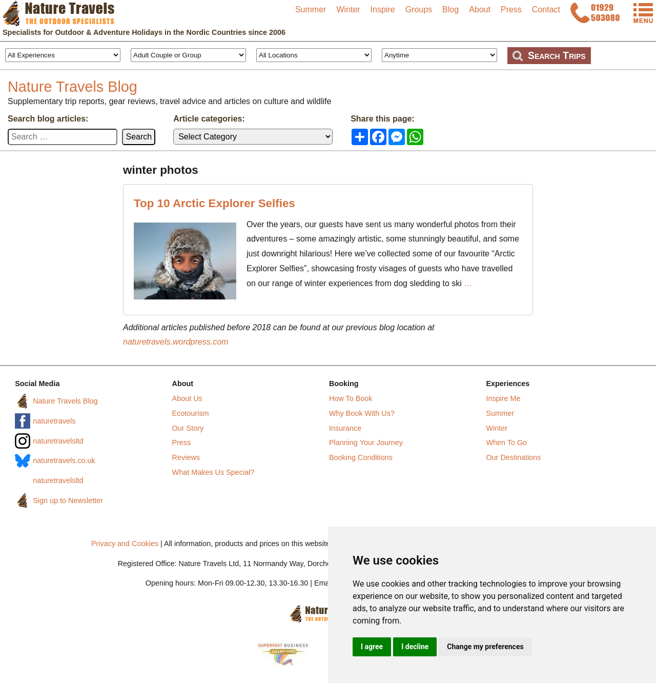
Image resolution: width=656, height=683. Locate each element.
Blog (450, 9)
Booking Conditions (361, 457)
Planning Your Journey (366, 442)
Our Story (188, 428)
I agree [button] (372, 646)
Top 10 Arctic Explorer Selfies (214, 203)
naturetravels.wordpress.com (175, 341)
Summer (310, 9)
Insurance (345, 428)
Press (511, 9)
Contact (546, 9)
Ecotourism (190, 413)
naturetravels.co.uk (64, 460)
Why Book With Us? (362, 413)
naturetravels (54, 421)
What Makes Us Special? (213, 472)
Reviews (186, 457)
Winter (348, 9)
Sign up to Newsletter (68, 500)
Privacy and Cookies (124, 543)
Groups (418, 9)
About (479, 9)
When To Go (506, 442)
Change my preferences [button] (485, 646)
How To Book (351, 398)
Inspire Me (503, 398)
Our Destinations (513, 457)
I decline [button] (414, 646)
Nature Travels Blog (72, 86)
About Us (187, 398)
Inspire (383, 9)
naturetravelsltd (58, 441)
